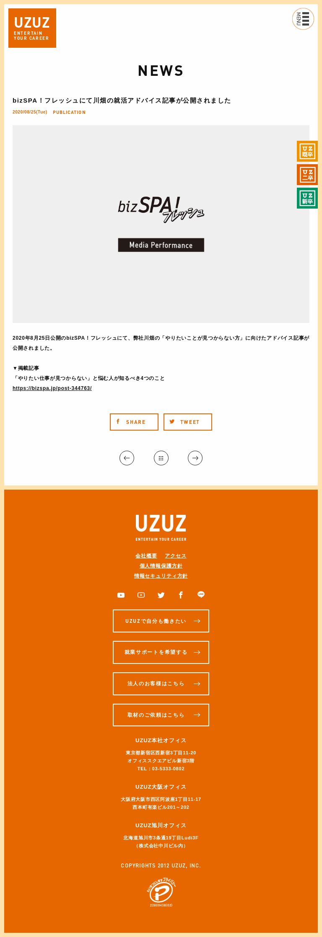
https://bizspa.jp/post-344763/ (52, 388)
